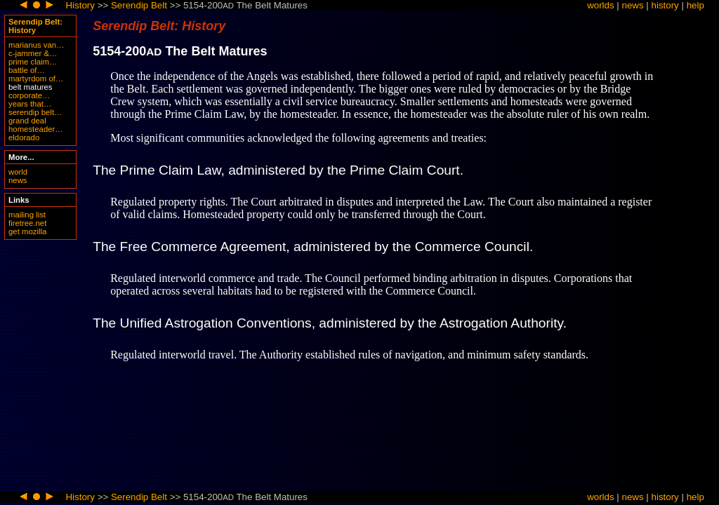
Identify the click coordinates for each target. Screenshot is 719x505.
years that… (29, 104)
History (79, 5)
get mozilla (27, 231)
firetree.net (27, 223)
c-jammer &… (32, 53)
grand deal (27, 120)
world (17, 172)
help (695, 5)
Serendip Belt (139, 5)
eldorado (23, 137)
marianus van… (36, 45)
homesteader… (35, 129)
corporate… (29, 95)
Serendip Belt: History (35, 26)
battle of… (26, 70)
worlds (600, 5)
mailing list (27, 214)
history (665, 5)
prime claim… (32, 62)
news (633, 5)
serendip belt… (35, 112)
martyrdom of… (35, 78)
